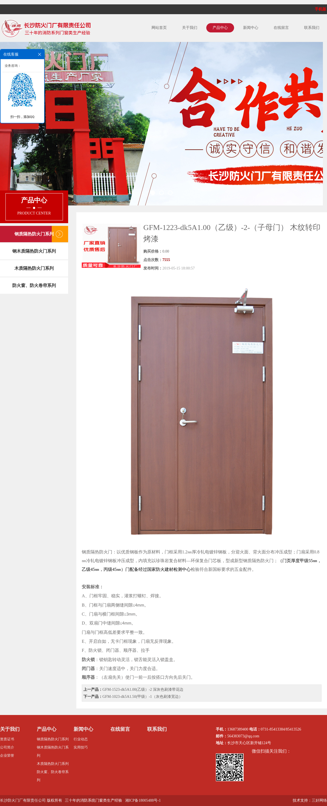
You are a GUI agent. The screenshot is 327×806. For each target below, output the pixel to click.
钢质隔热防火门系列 (34, 234)
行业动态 (81, 739)
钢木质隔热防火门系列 (34, 251)
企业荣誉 (7, 755)
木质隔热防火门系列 (34, 268)
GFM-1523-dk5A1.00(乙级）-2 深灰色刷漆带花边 (142, 689)
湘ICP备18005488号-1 (143, 800)
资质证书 (7, 739)
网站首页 (159, 28)
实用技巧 (81, 747)
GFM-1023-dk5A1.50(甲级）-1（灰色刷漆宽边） (142, 697)
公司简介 (7, 747)
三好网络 (319, 800)
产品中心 (220, 28)
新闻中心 (250, 28)
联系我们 (311, 28)
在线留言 (281, 28)
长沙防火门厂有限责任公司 (23, 800)
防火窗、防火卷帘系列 (34, 285)
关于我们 (189, 28)
